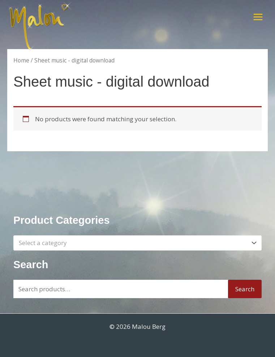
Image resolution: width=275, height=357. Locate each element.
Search (244, 289)
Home (21, 60)
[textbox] (134, 243)
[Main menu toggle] (258, 17)
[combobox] (137, 243)
